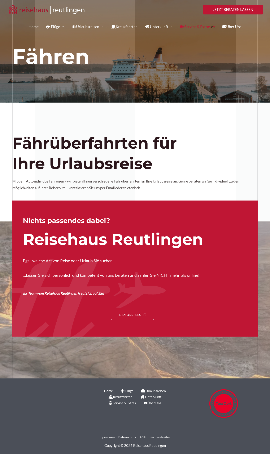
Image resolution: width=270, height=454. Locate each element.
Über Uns (231, 26)
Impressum (104, 437)
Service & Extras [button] (195, 26)
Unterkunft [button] (156, 26)
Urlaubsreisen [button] (85, 26)
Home (34, 26)
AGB (142, 437)
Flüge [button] (53, 26)
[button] (233, 9)
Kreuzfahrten (124, 26)
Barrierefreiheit (161, 437)
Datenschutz (126, 437)
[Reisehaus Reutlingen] (46, 9)
